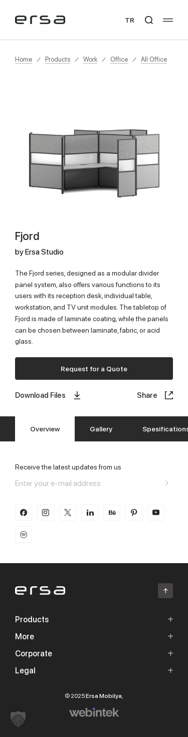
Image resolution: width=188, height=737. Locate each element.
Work (90, 59)
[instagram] (45, 512)
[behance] (111, 512)
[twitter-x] (67, 512)
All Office (154, 59)
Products (57, 59)
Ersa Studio (44, 252)
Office (119, 59)
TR (129, 20)
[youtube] (155, 512)
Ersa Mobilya (104, 695)
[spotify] (23, 534)
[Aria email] (167, 483)
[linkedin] (89, 512)
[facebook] (23, 512)
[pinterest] (133, 512)
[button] (18, 719)
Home (23, 59)
